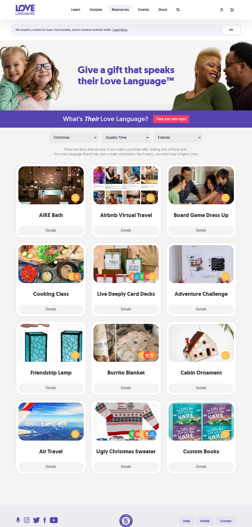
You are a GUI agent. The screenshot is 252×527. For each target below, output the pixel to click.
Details (51, 231)
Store (162, 9)
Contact (226, 521)
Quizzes (95, 9)
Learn (75, 9)
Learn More (120, 30)
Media (205, 521)
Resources (120, 9)
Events (143, 9)
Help (186, 521)
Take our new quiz (171, 119)
